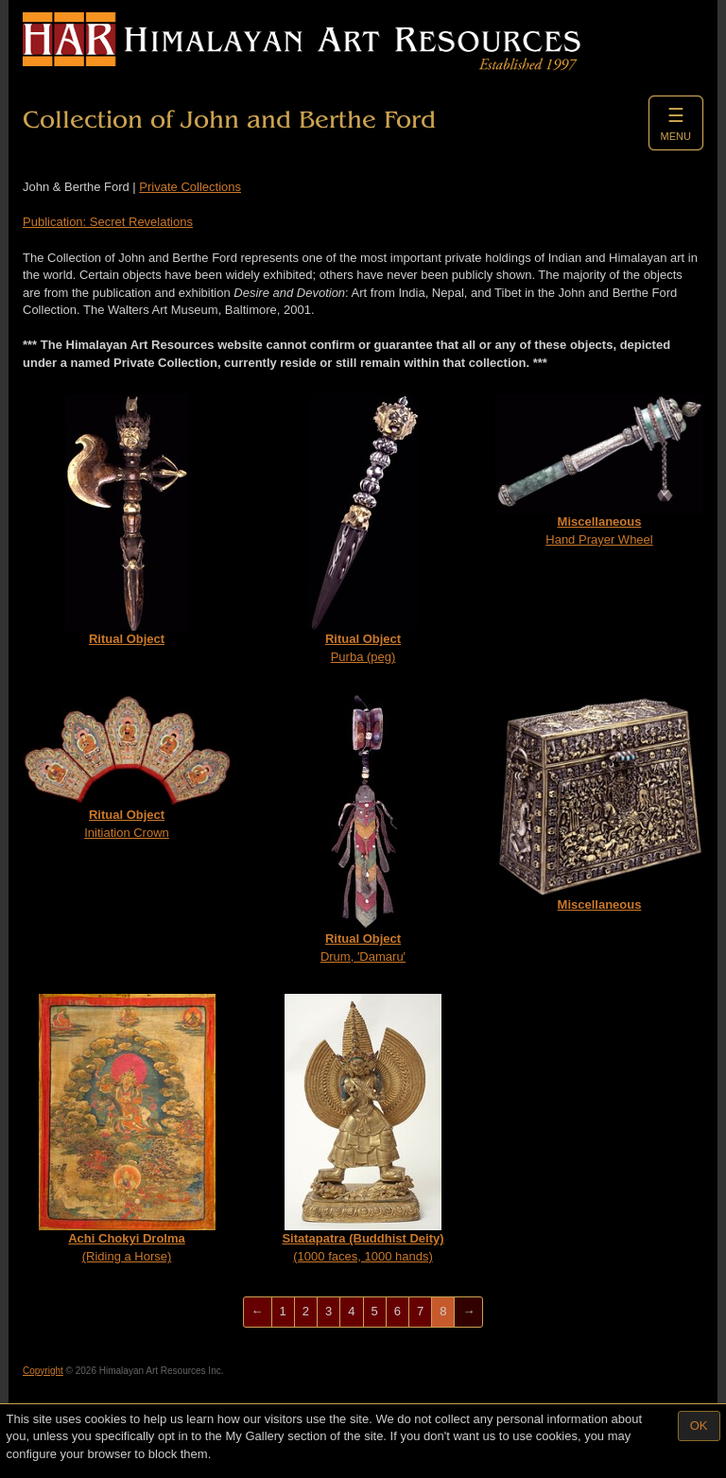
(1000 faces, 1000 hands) (362, 1128)
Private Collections (190, 187)
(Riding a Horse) (127, 1128)
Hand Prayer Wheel (599, 470)
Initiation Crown (127, 766)
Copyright (43, 1370)
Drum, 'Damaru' (363, 829)
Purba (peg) (363, 529)
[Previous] (257, 1312)
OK (699, 1425)
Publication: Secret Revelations (108, 222)
